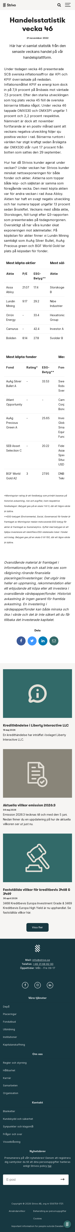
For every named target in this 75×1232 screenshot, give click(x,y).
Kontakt (37, 1102)
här (49, 1165)
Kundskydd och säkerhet (18, 1118)
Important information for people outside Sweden (37, 1226)
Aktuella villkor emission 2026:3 (29, 805)
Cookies (37, 1218)
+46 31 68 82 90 (43, 963)
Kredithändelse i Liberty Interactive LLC (36, 725)
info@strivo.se (41, 959)
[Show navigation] (68, 5)
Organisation (10, 1093)
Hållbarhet (9, 1070)
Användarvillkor (17, 1211)
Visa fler (37, 927)
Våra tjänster (37, 998)
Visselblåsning (11, 1141)
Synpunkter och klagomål (18, 1126)
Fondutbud (9, 1021)
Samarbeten (10, 1085)
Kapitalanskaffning (14, 1044)
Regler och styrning (15, 1062)
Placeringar (10, 1014)
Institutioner (10, 1037)
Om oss (37, 1054)
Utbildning (9, 1029)
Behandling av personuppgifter (49, 1211)
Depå (6, 1006)
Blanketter (9, 1111)
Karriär (7, 1078)
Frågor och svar (12, 1134)
